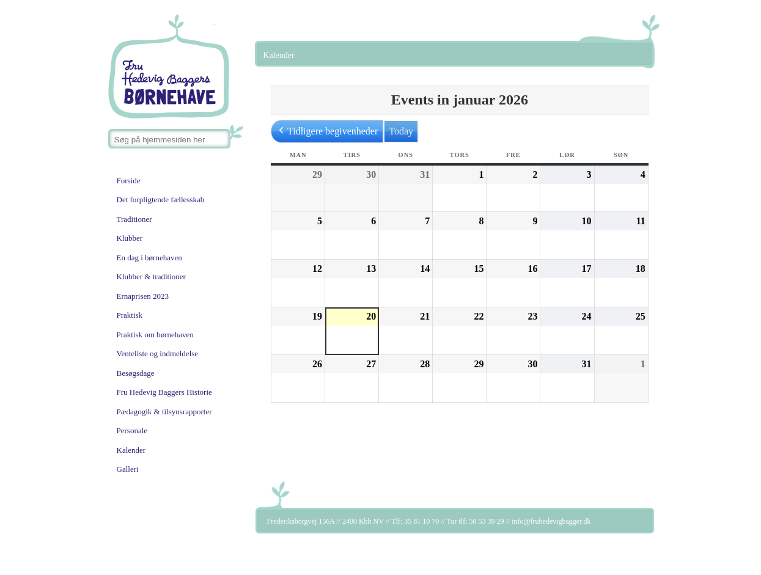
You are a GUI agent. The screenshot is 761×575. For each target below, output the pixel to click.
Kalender (131, 450)
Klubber (130, 238)
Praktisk (130, 315)
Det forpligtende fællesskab (161, 199)
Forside (129, 180)
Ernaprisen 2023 (143, 296)
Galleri (128, 469)
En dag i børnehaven (149, 257)
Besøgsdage (136, 373)
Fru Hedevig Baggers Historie (164, 392)
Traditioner (134, 219)
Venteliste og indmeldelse (158, 353)
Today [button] (401, 131)
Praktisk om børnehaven (155, 334)
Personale (132, 430)
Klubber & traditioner (151, 276)
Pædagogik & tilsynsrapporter (164, 411)
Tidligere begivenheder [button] (327, 131)
